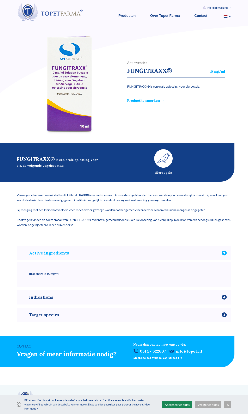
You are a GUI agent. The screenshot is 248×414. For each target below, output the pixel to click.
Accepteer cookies (177, 404)
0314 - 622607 (153, 353)
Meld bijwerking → (219, 7)
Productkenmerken (143, 100)
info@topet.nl (189, 353)
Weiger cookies (208, 404)
